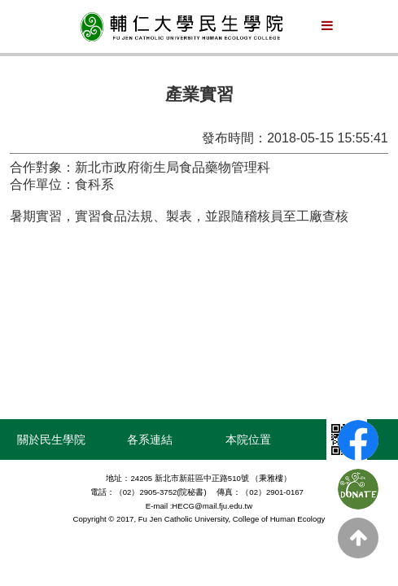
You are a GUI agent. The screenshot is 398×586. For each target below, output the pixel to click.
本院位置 (248, 439)
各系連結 (150, 439)
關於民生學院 (51, 439)
